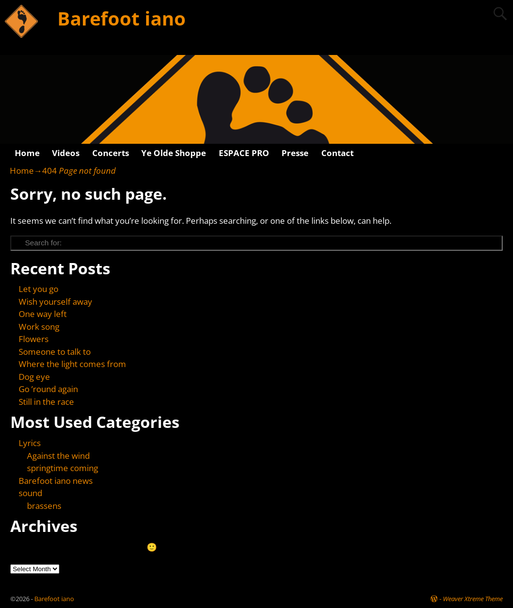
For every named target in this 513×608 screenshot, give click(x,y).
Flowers (34, 338)
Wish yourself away (55, 301)
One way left (43, 313)
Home (27, 153)
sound (30, 493)
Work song (39, 326)
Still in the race (46, 401)
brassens (44, 505)
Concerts (110, 153)
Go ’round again (48, 389)
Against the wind (58, 455)
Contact (337, 153)
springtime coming (62, 468)
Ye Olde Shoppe (173, 153)
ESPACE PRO (244, 153)
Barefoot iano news (56, 480)
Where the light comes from (72, 364)
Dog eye (34, 376)
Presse (295, 153)
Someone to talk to (55, 351)
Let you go (38, 288)
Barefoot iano (121, 18)
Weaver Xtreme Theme (473, 598)
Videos (65, 153)
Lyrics (30, 443)
